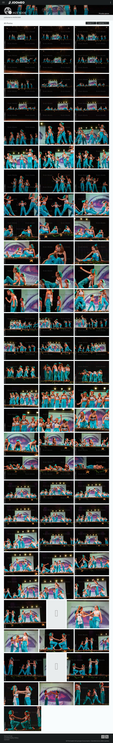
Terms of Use (8, 736)
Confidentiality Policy (11, 738)
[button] (5, 733)
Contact (7, 739)
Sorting (103, 23)
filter (91, 23)
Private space (104, 13)
